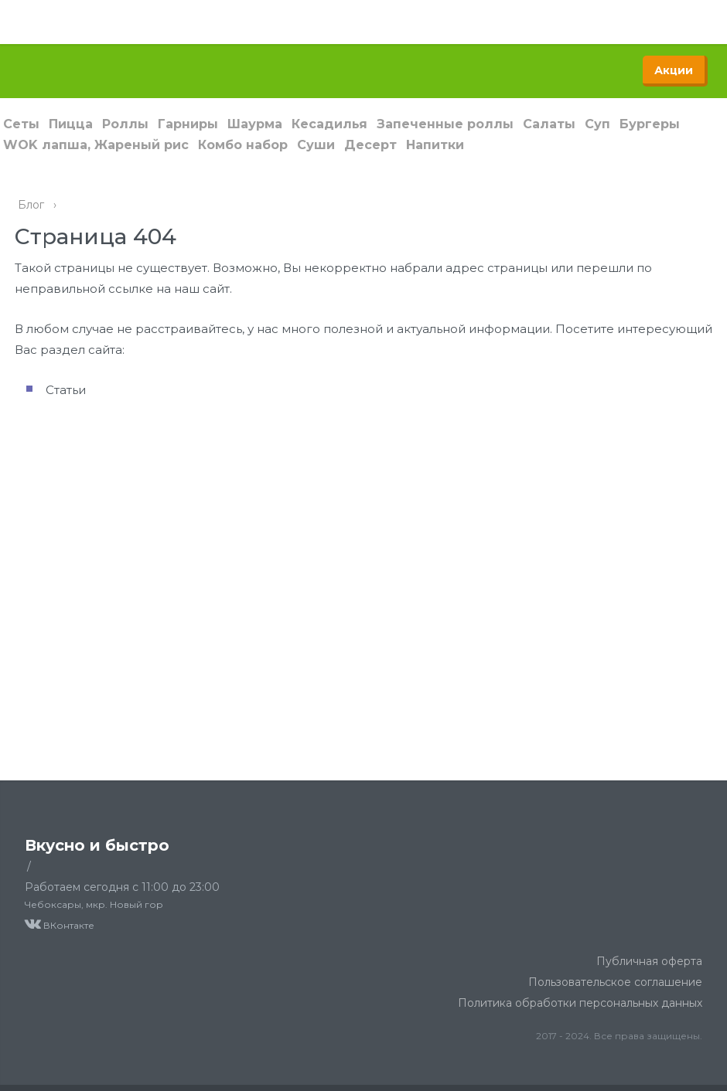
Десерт (370, 145)
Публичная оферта (649, 961)
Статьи (66, 389)
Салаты (549, 124)
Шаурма (254, 124)
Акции (673, 70)
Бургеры (649, 124)
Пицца (71, 124)
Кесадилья (329, 124)
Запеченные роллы (445, 124)
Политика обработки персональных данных (580, 1003)
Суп (597, 124)
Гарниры (188, 124)
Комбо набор (243, 145)
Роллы (125, 124)
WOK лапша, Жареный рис (96, 145)
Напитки (435, 145)
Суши (316, 145)
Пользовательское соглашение (615, 982)
